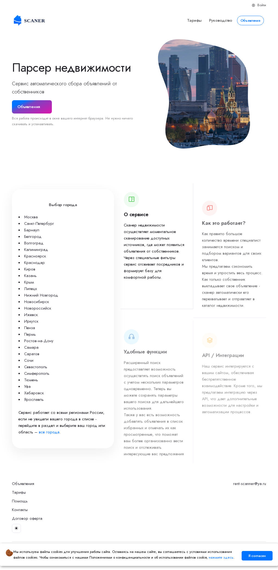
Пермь (30, 334)
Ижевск (31, 315)
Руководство (220, 20)
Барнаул (31, 230)
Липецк (30, 289)
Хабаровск (34, 393)
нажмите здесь (221, 557)
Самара (31, 347)
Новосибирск (36, 302)
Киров (29, 269)
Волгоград (33, 243)
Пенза (29, 328)
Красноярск (35, 256)
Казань (30, 276)
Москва (31, 217)
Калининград (36, 250)
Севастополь (35, 367)
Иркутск (31, 321)
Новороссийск (37, 308)
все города (49, 432)
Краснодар (34, 263)
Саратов (31, 354)
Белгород (33, 237)
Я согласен (257, 555)
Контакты (20, 510)
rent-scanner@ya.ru (249, 484)
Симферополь (36, 373)
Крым (29, 282)
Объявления (250, 20)
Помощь (20, 501)
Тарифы (194, 20)
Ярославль (34, 399)
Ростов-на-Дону (38, 341)
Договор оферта (27, 518)
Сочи (28, 360)
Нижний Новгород (41, 295)
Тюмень (31, 380)
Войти (259, 5)
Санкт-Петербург (39, 223)
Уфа (27, 386)
